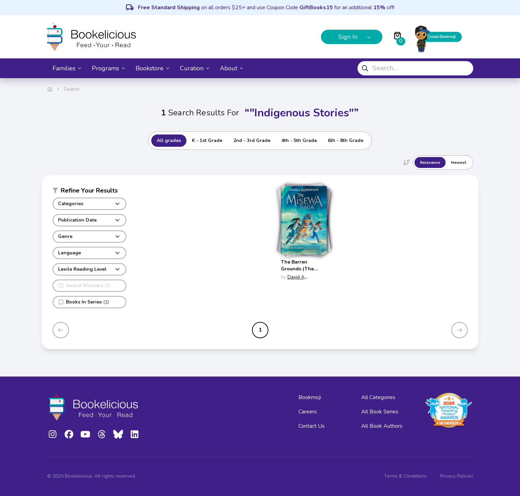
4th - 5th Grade (299, 140)
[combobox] (415, 68)
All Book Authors (382, 426)
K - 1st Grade (207, 140)
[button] (89, 192)
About (231, 68)
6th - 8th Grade (345, 140)
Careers (307, 411)
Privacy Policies (456, 476)
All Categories (378, 397)
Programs (108, 68)
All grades (169, 140)
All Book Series (379, 411)
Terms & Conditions (405, 476)
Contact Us (311, 426)
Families (67, 68)
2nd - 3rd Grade (251, 140)
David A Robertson (293, 280)
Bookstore (152, 68)
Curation (194, 68)
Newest (458, 162)
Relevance (430, 162)
